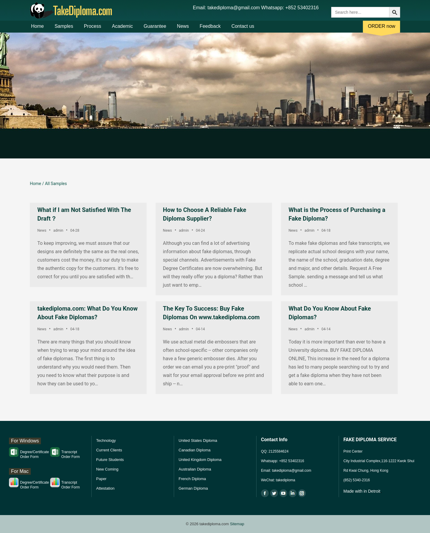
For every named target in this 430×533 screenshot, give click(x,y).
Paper (101, 479)
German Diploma (193, 488)
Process (92, 29)
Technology (106, 440)
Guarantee (155, 29)
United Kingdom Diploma (200, 459)
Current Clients (109, 450)
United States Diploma (198, 440)
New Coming (107, 469)
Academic (122, 29)
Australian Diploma (195, 469)
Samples (64, 29)
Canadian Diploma (195, 450)
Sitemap (237, 524)
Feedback (210, 29)
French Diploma (192, 479)
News (183, 29)
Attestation (105, 488)
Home (37, 29)
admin (58, 230)
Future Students (110, 459)
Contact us (242, 29)
